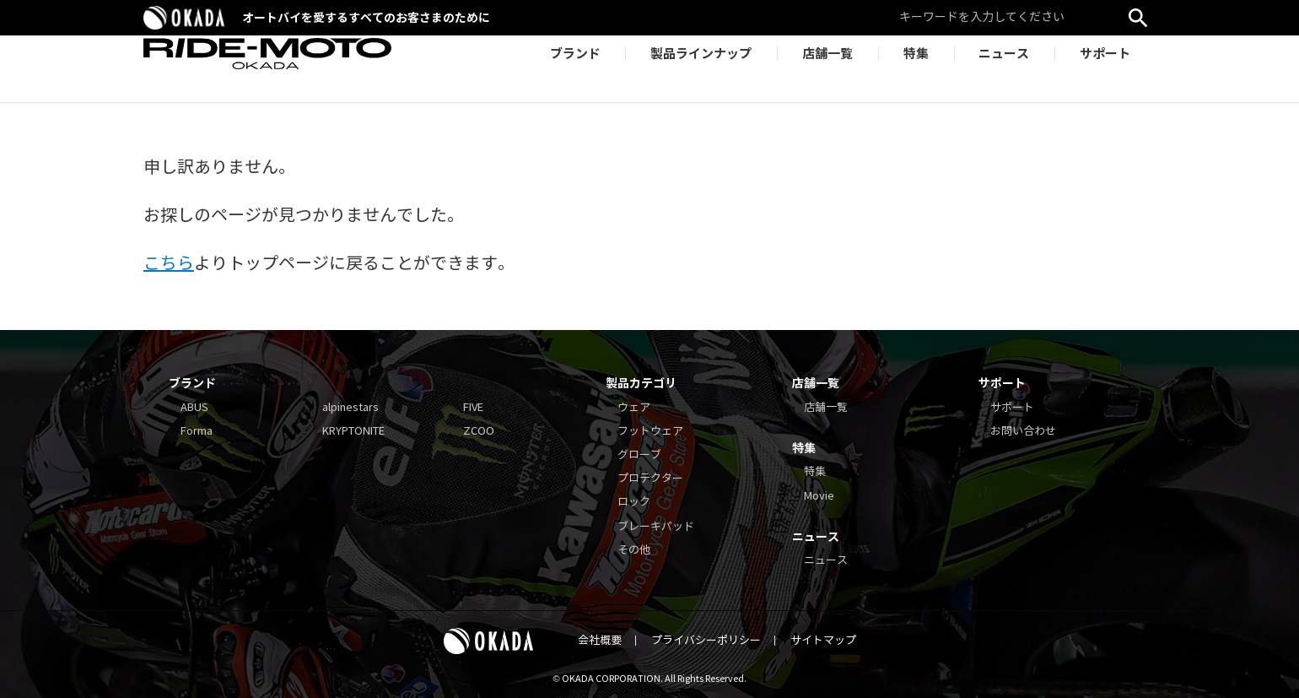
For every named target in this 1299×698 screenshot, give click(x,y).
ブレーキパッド (655, 526)
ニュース (826, 560)
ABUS (194, 407)
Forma (197, 431)
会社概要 (600, 640)
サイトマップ (823, 640)
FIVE (473, 407)
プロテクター (650, 478)
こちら (168, 263)
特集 (815, 472)
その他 (633, 550)
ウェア (633, 407)
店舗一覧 (826, 407)
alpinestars (350, 407)
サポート (1012, 407)
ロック (633, 502)
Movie (819, 496)
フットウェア (650, 431)
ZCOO (478, 431)
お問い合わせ (1023, 431)
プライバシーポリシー (706, 640)
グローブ (639, 455)
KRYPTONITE (353, 431)
